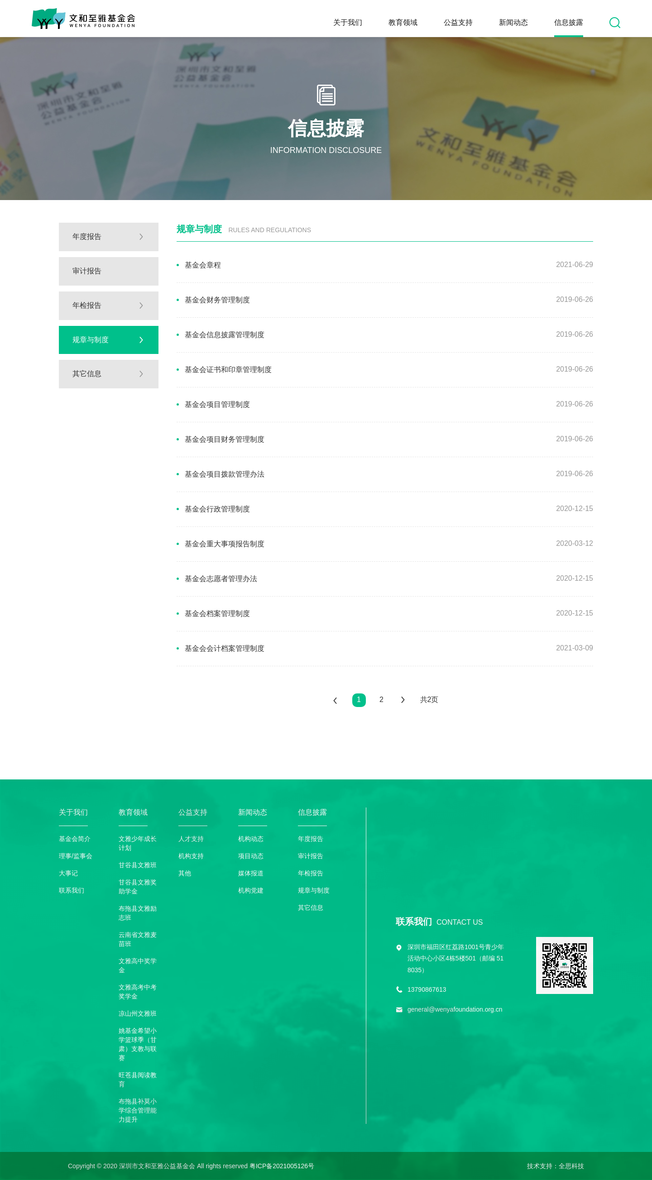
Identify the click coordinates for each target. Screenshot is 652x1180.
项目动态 (251, 856)
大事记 (68, 873)
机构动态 (251, 838)
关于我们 (347, 22)
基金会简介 (75, 838)
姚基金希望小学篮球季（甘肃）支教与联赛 (138, 1044)
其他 (184, 873)
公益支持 (458, 22)
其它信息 (310, 907)
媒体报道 (251, 873)
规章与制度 (314, 890)
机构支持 (191, 856)
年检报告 (310, 873)
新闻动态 (513, 22)
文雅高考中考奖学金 (138, 992)
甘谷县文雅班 (138, 865)
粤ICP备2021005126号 (281, 1166)
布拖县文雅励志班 (138, 913)
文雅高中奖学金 (138, 965)
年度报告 (310, 838)
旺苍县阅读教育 (138, 1079)
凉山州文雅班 (138, 1013)
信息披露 (568, 22)
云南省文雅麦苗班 (138, 939)
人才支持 (191, 838)
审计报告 (310, 856)
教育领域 (402, 22)
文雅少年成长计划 (138, 843)
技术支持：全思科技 (555, 1166)
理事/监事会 (75, 856)
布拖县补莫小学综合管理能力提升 (138, 1110)
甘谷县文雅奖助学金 (138, 887)
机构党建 (251, 890)
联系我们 (71, 890)
